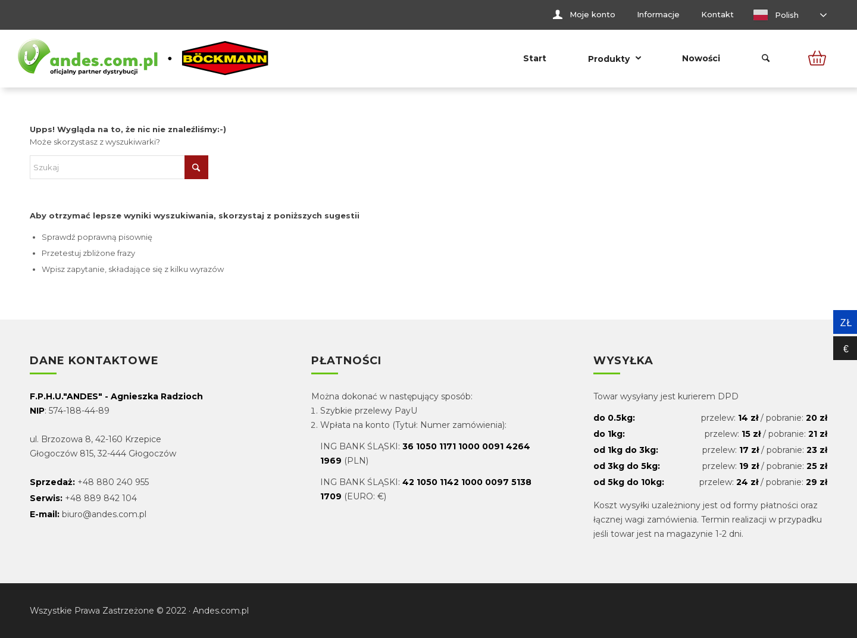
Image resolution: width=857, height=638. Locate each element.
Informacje (658, 14)
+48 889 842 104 (101, 498)
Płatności (346, 361)
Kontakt (717, 14)
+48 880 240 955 (113, 482)
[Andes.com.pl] (143, 58)
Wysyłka (623, 361)
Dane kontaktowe (94, 361)
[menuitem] (584, 15)
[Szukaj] (765, 58)
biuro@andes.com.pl (104, 514)
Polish (776, 15)
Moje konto (592, 14)
